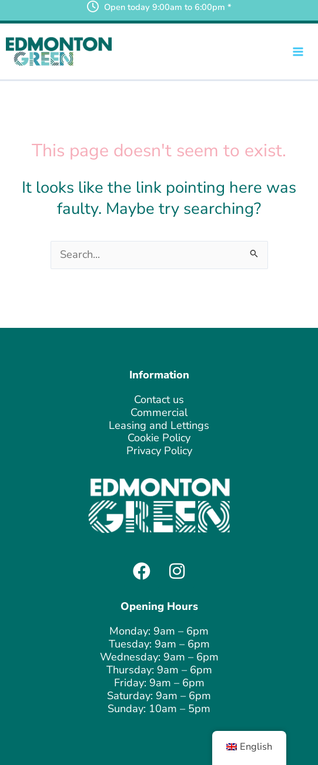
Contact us (159, 399)
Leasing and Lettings (159, 425)
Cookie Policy (159, 438)
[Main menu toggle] (298, 51)
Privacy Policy (159, 451)
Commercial (159, 412)
